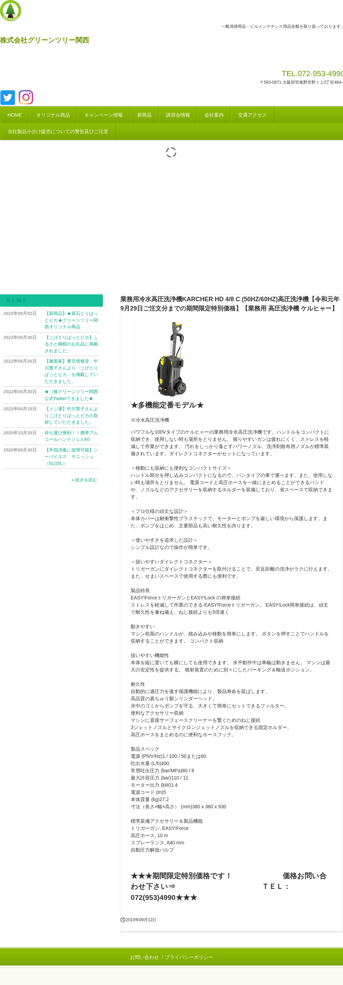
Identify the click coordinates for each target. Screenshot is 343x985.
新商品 (144, 115)
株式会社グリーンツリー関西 (44, 40)
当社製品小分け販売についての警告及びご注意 (58, 131)
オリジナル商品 (53, 115)
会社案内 (214, 115)
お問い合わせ (144, 957)
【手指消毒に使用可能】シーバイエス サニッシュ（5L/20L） (71, 456)
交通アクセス (252, 115)
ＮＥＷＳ (16, 300)
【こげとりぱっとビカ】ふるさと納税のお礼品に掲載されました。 (71, 344)
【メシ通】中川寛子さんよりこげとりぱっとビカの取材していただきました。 (71, 415)
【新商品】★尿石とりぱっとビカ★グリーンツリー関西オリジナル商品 (71, 320)
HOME (15, 115)
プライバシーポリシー (189, 957)
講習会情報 (178, 115)
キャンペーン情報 (103, 115)
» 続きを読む (84, 479)
